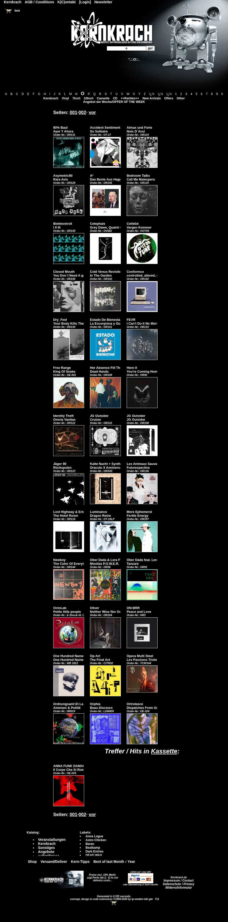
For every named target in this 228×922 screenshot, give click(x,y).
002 (82, 112)
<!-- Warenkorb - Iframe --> (114, 903)
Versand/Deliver (54, 862)
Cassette (103, 98)
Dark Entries (95, 851)
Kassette (164, 751)
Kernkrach (50, 98)
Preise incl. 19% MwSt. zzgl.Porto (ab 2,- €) (101, 876)
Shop (32, 862)
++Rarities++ (130, 98)
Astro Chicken (96, 840)
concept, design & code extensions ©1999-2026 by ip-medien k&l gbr (112, 899)
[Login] (85, 2)
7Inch (76, 98)
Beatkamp (93, 847)
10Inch (88, 98)
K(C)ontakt (67, 2)
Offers (168, 98)
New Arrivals (151, 98)
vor (92, 112)
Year (131, 862)
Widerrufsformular (178, 887)
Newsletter (103, 2)
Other (181, 98)
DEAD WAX (94, 855)
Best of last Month (108, 862)
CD (115, 98)
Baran (90, 844)
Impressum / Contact (179, 880)
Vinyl (65, 98)
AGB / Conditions (39, 2)
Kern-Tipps (80, 862)
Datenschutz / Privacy (178, 884)
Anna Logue (94, 836)
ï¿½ (152, 94)
